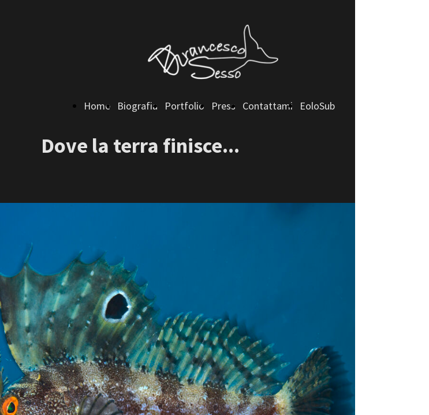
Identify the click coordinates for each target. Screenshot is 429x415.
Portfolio (184, 105)
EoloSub (317, 105)
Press (223, 105)
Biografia (137, 105)
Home (97, 105)
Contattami (268, 105)
